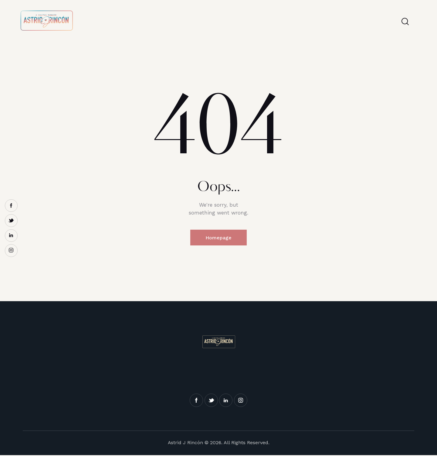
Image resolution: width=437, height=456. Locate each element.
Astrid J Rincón (185, 443)
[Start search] (405, 21)
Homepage (218, 238)
